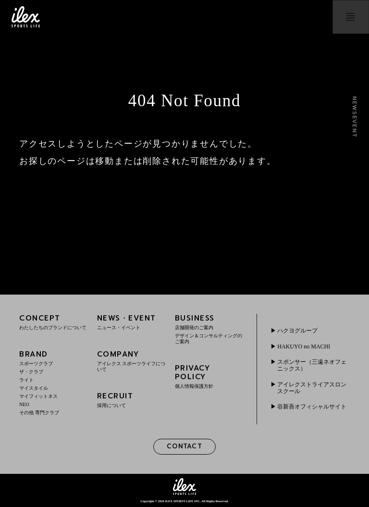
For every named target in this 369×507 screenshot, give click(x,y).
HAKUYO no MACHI (303, 346)
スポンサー (311, 365)
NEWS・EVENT (131, 322)
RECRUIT (131, 399)
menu (350, 17)
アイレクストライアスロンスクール (311, 388)
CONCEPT (53, 322)
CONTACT (184, 446)
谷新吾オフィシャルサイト (311, 406)
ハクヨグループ (297, 330)
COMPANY (131, 360)
